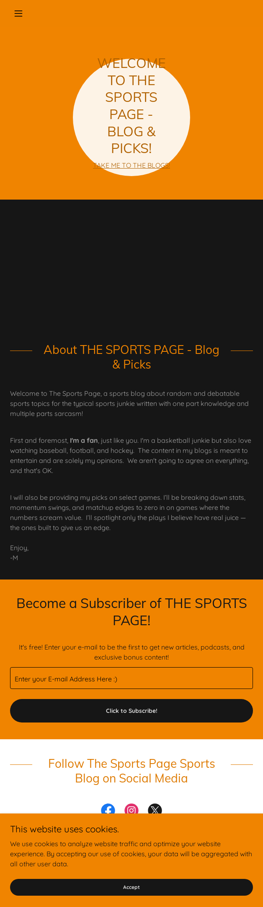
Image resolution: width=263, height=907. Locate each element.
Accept (131, 887)
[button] (28, 13)
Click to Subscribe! (131, 711)
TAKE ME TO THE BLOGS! (131, 165)
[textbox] (131, 678)
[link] (108, 812)
